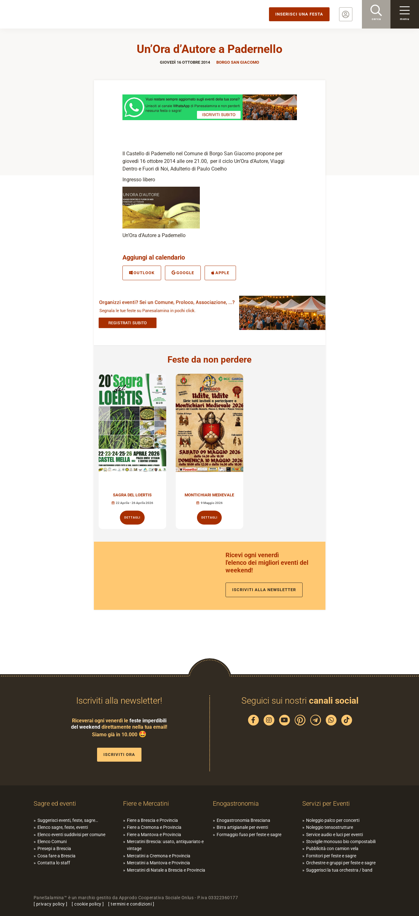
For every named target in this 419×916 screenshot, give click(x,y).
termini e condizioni (131, 903)
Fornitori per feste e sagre (331, 855)
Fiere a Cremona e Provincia (154, 827)
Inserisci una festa (299, 14)
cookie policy (87, 903)
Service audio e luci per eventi (334, 834)
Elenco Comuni (52, 841)
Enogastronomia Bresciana (243, 820)
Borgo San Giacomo (237, 62)
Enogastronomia (236, 803)
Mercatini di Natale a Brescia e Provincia (166, 870)
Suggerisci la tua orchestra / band (339, 870)
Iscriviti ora (119, 754)
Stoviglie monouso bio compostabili (341, 841)
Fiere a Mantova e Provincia (154, 834)
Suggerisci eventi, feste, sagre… (67, 820)
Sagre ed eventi (55, 803)
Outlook (141, 272)
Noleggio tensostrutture (329, 827)
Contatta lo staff (53, 862)
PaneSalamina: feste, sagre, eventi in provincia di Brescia (49, 14)
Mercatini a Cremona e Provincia (158, 855)
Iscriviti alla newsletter (264, 589)
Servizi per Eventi (326, 803)
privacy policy (50, 903)
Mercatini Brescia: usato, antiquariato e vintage (165, 845)
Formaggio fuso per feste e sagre (249, 834)
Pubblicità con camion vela (332, 848)
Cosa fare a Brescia (56, 855)
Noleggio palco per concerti (332, 820)
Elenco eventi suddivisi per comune (71, 834)
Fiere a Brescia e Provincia (152, 820)
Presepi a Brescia (54, 848)
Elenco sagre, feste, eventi (62, 827)
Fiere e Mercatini (146, 803)
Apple (220, 272)
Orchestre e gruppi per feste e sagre (341, 862)
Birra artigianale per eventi (242, 827)
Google (183, 272)
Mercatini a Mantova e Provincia (158, 862)
